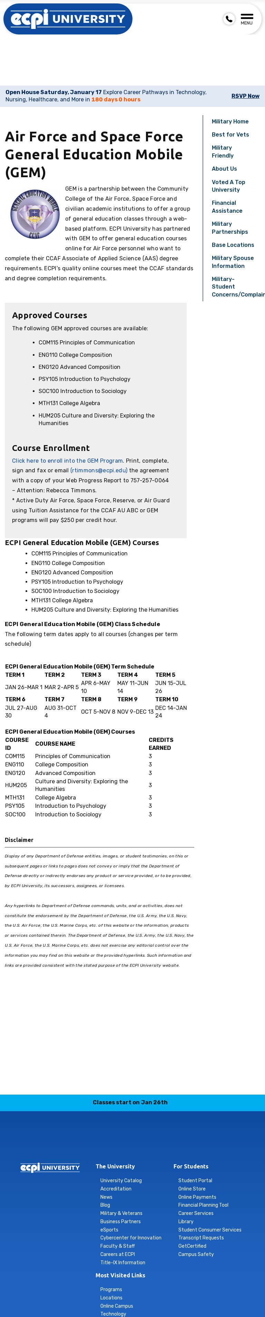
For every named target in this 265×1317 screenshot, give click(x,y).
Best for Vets (230, 134)
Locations (111, 1298)
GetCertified (192, 1246)
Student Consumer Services (210, 1230)
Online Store (192, 1189)
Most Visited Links (120, 1275)
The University (115, 1166)
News (106, 1197)
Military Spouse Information (233, 262)
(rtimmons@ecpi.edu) (98, 470)
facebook (92, 1145)
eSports (109, 1230)
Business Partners (120, 1222)
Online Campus (116, 1306)
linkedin (124, 1145)
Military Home (230, 121)
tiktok (141, 1145)
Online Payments (197, 1197)
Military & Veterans (121, 1213)
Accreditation (115, 1189)
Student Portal (195, 1181)
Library (186, 1222)
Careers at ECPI (117, 1254)
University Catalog (121, 1181)
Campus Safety (196, 1254)
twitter (157, 1145)
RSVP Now (245, 96)
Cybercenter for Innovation (130, 1238)
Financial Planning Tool (203, 1205)
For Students (191, 1166)
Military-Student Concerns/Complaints (236, 287)
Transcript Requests (201, 1238)
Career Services (196, 1213)
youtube (173, 1145)
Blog (105, 1205)
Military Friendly (223, 151)
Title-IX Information (122, 1263)
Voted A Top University (228, 186)
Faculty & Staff (117, 1246)
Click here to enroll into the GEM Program (67, 461)
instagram (108, 1145)
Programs (111, 1290)
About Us (224, 168)
